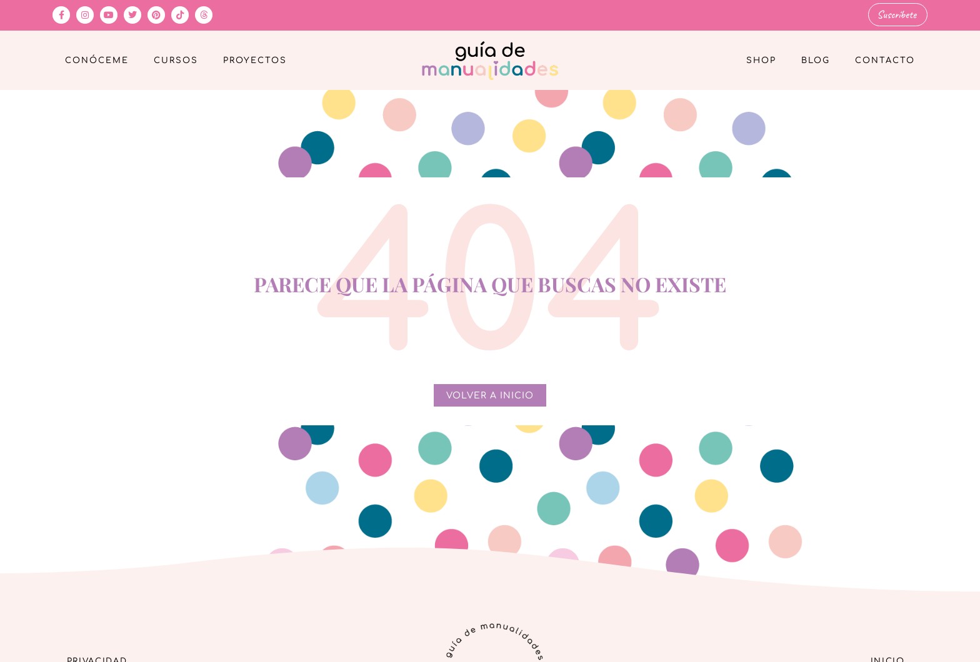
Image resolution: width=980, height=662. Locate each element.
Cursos (176, 60)
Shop (761, 60)
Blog (815, 60)
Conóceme (97, 60)
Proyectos (255, 60)
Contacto (885, 60)
